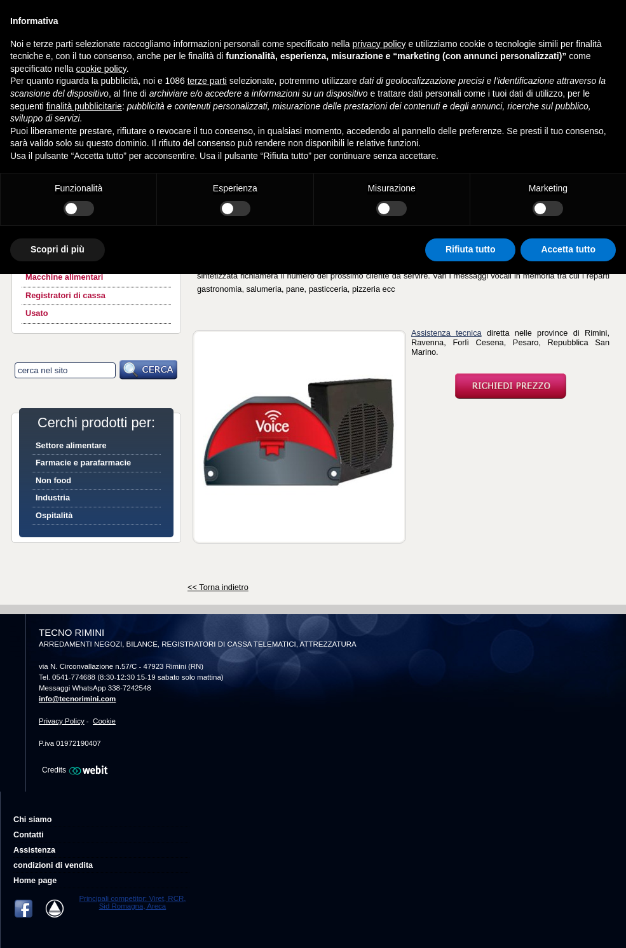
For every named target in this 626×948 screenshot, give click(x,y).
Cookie (104, 721)
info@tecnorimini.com (77, 699)
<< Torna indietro (217, 587)
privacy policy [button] (379, 44)
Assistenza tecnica (446, 333)
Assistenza (34, 850)
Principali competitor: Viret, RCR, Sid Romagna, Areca (132, 902)
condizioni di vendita (53, 865)
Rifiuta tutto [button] (471, 249)
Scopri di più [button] (58, 249)
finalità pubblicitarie (84, 106)
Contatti (28, 834)
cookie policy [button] (101, 69)
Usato (36, 313)
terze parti (207, 81)
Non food (53, 480)
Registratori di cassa (65, 295)
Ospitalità (54, 515)
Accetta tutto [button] (568, 249)
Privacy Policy (62, 721)
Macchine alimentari (64, 277)
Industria (53, 497)
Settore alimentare (71, 445)
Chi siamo (32, 819)
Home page (35, 880)
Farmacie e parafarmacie (83, 462)
